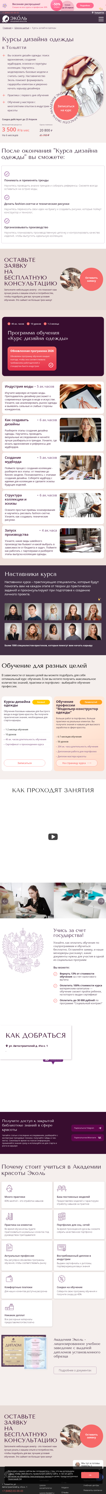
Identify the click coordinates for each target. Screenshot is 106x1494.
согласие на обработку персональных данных (30, 1476)
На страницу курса (76, 763)
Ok (90, 1475)
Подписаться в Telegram (87, 1128)
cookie (11, 1473)
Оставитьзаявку (91, 279)
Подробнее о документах (75, 1370)
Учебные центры (91, 1485)
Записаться (25, 763)
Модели (65, 1487)
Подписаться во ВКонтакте (87, 1137)
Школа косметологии (45, 1486)
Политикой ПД (15, 1479)
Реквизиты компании (93, 1490)
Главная (7, 27)
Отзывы (64, 1492)
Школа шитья (21, 27)
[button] (101, 18)
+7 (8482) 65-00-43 (10, 12)
